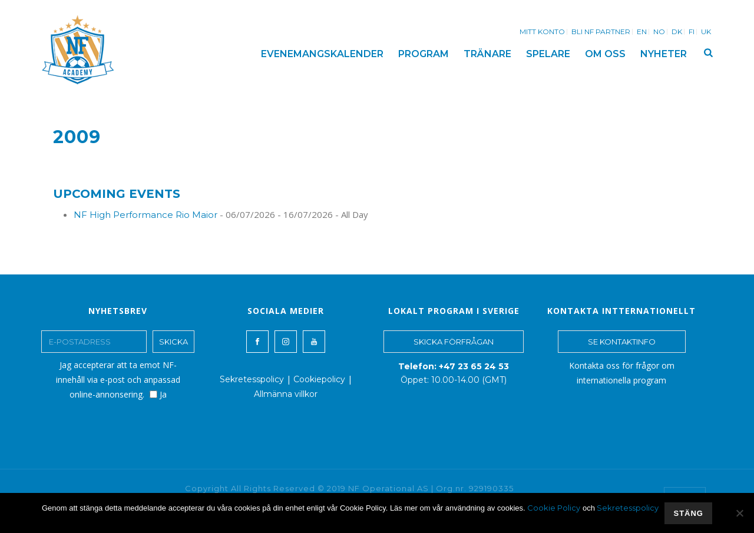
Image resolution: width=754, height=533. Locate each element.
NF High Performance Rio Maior (145, 214)
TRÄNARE (487, 53)
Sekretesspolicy (252, 379)
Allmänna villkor (286, 394)
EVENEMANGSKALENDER (322, 53)
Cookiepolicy (319, 379)
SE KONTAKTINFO (622, 341)
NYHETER (663, 53)
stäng (688, 513)
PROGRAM (423, 53)
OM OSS (605, 53)
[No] (739, 513)
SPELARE (548, 53)
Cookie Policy (553, 507)
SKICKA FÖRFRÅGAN (454, 341)
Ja (158, 394)
